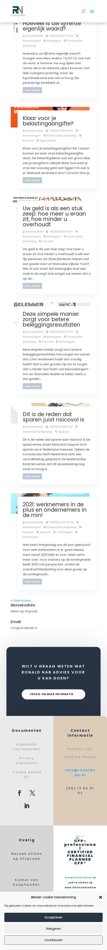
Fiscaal (47, 241)
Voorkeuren (53, 940)
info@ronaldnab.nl (24, 628)
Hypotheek (48, 140)
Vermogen (67, 342)
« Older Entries (21, 601)
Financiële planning (61, 136)
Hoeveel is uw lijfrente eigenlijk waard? (52, 26)
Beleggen (54, 41)
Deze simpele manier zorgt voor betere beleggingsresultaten (51, 319)
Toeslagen (65, 532)
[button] (101, 897)
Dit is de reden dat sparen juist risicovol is (53, 417)
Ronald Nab (34, 36)
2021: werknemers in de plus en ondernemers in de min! (55, 510)
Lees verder (32, 90)
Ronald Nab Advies (79, 877)
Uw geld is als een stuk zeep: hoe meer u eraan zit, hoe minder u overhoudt (54, 216)
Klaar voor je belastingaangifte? (48, 120)
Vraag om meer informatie (51, 694)
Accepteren (53, 917)
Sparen (63, 432)
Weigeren (53, 929)
